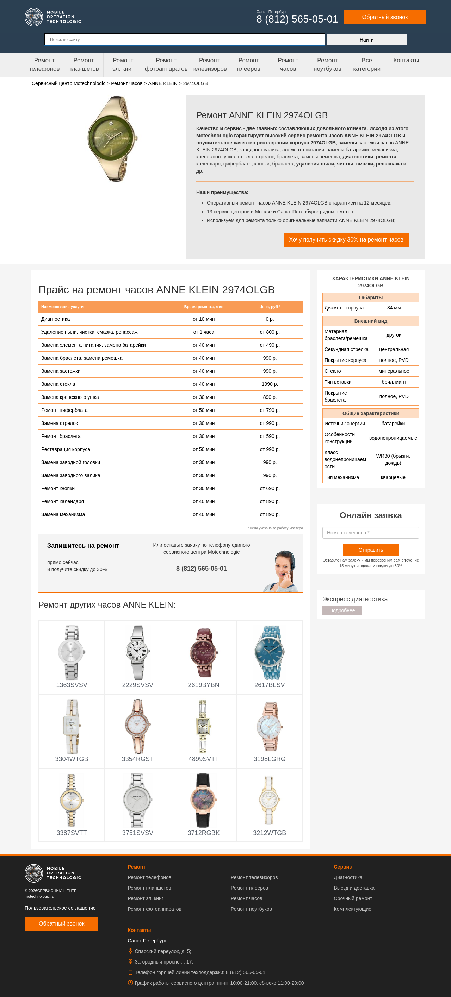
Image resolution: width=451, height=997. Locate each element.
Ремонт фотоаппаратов (166, 64)
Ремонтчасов (288, 64)
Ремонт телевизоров (209, 64)
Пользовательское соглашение (60, 908)
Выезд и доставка (354, 888)
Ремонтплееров (248, 64)
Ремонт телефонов (44, 64)
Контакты (406, 60)
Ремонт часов (246, 898)
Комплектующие (352, 909)
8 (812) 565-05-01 (201, 568)
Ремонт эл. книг (146, 898)
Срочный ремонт (353, 898)
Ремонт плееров (249, 888)
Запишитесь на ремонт (83, 545)
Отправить (371, 550)
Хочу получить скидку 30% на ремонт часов (346, 240)
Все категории (367, 64)
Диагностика (348, 877)
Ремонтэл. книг (123, 64)
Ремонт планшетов (83, 64)
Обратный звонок (385, 17)
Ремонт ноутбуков (327, 64)
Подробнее (342, 610)
